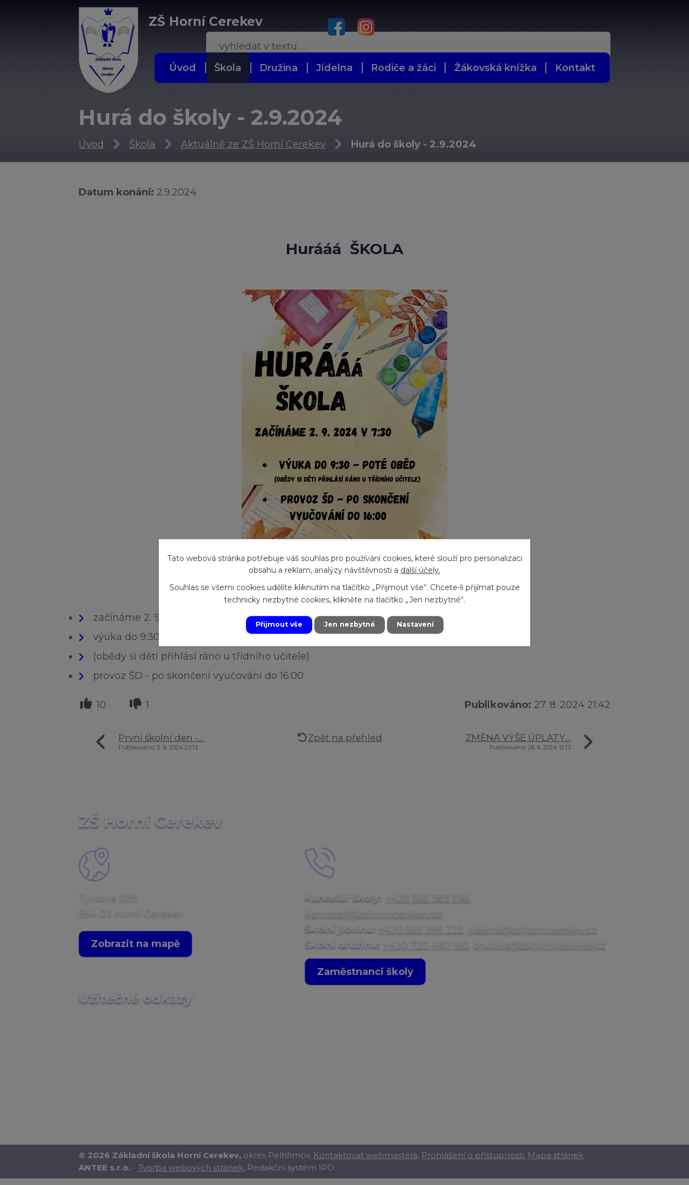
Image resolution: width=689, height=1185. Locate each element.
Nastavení (420, 624)
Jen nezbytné (349, 624)
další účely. (420, 569)
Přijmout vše (273, 624)
